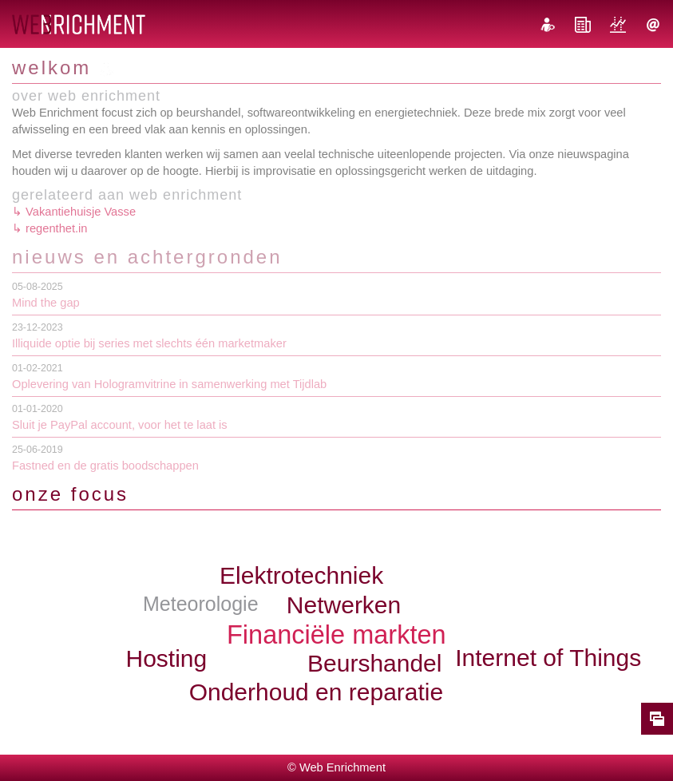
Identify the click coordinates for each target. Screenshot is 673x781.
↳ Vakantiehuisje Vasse (74, 211)
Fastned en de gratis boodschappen (105, 465)
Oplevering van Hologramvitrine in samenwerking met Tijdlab (169, 384)
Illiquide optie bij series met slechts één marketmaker (149, 343)
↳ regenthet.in (49, 228)
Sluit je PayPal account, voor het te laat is (120, 424)
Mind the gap (46, 302)
